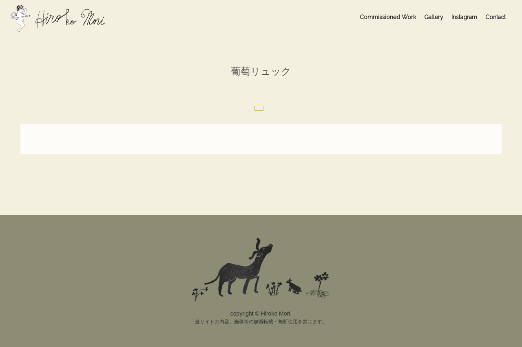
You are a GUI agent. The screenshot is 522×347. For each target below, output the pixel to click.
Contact (495, 17)
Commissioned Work (388, 17)
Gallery (433, 17)
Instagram (464, 17)
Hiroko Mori (59, 18)
